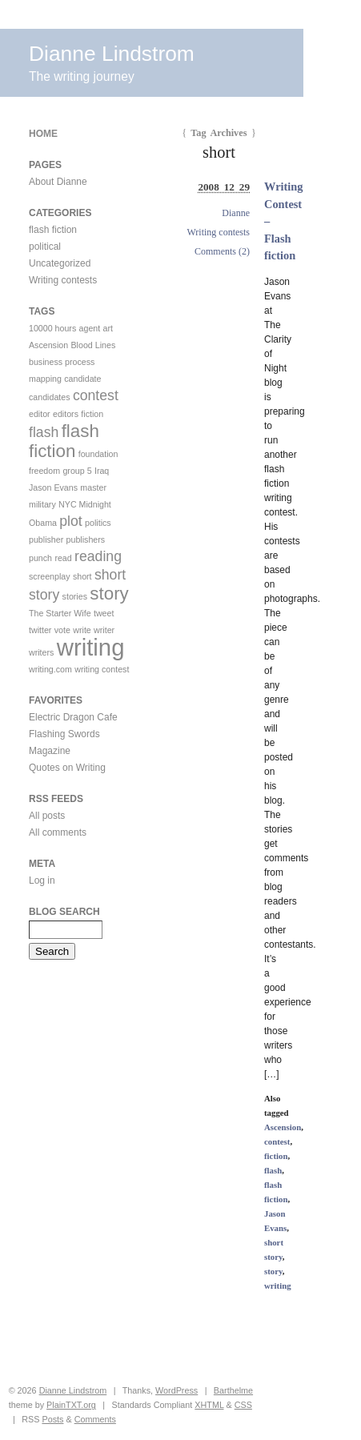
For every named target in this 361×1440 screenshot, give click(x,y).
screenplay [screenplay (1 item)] (49, 576)
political (45, 246)
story (273, 1271)
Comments (95, 1419)
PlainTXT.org (71, 1405)
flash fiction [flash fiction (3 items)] (64, 441)
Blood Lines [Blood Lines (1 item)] (93, 345)
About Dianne (58, 181)
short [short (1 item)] (82, 576)
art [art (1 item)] (108, 328)
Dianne (236, 213)
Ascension (282, 1127)
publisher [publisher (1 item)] (46, 539)
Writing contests (218, 232)
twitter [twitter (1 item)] (40, 630)
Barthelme (233, 1390)
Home (43, 133)
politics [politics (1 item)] (98, 522)
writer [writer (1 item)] (104, 630)
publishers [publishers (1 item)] (86, 539)
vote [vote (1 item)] (62, 630)
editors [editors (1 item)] (65, 414)
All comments (57, 832)
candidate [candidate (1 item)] (82, 378)
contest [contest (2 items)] (95, 395)
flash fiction (53, 229)
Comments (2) (222, 251)
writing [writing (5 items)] (91, 647)
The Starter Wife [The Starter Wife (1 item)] (60, 613)
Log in (42, 880)
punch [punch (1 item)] (40, 558)
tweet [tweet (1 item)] (104, 613)
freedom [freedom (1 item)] (44, 470)
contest (277, 1141)
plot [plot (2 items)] (70, 521)
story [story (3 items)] (109, 594)
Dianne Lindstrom (112, 54)
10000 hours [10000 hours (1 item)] (52, 328)
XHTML (209, 1405)
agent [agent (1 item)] (90, 328)
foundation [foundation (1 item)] (98, 454)
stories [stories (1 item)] (74, 596)
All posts (47, 815)
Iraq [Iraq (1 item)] (101, 470)
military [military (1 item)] (42, 504)
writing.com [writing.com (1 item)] (50, 669)
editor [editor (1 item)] (39, 414)
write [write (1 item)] (82, 630)
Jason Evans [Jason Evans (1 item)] (53, 487)
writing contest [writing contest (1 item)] (101, 669)
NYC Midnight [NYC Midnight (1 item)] (84, 504)
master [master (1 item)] (93, 487)
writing (277, 1285)
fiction (275, 1156)
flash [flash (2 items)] (43, 432)
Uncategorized (59, 263)
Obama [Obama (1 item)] (43, 522)
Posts (52, 1419)
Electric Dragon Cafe (73, 717)
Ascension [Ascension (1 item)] (48, 345)
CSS (243, 1405)
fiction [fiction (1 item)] (92, 414)
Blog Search (64, 911)
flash (273, 1170)
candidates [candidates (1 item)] (49, 397)
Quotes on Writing (67, 767)
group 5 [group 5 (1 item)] (76, 470)
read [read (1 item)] (62, 558)
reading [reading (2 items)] (98, 556)
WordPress (176, 1390)
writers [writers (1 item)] (41, 652)
